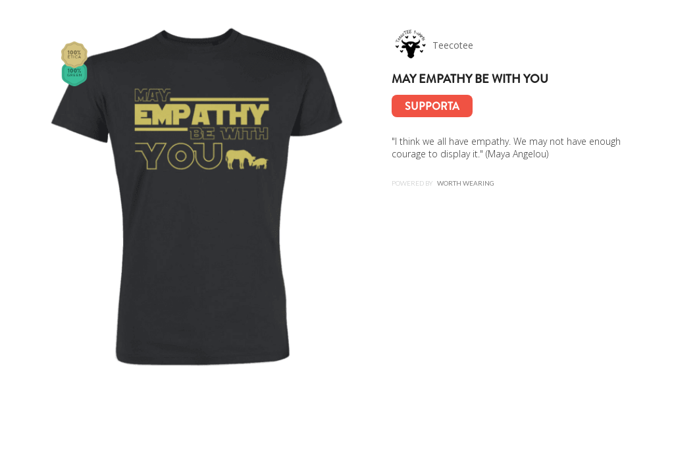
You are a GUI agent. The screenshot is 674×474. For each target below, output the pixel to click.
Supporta (432, 106)
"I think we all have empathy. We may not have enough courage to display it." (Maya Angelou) (506, 147)
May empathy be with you (470, 79)
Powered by (443, 183)
